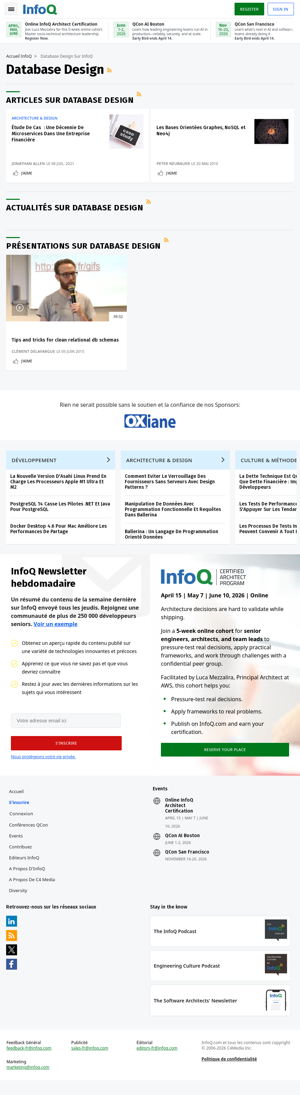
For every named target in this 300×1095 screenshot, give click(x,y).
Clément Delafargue (34, 357)
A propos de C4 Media (33, 892)
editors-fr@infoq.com (157, 1062)
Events (16, 848)
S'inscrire (20, 815)
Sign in (280, 8)
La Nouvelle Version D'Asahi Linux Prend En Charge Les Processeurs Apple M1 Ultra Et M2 (59, 492)
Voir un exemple (56, 635)
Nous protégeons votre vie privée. (43, 769)
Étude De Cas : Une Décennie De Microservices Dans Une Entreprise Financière (51, 132)
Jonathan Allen (29, 162)
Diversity (19, 903)
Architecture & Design (35, 116)
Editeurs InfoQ (25, 870)
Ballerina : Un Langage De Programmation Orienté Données (172, 545)
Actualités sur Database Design (75, 208)
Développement (34, 470)
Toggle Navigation (13, 8)
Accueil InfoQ (19, 55)
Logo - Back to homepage (41, 7)
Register (248, 8)
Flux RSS (111, 69)
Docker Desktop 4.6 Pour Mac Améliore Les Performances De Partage (59, 539)
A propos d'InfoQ (27, 881)
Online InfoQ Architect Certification (179, 818)
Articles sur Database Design (70, 98)
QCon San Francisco (187, 865)
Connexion (22, 826)
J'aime (27, 171)
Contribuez (21, 859)
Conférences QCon (29, 837)
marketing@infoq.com (28, 1081)
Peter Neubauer (175, 162)
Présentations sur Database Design (84, 246)
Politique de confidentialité (229, 1073)
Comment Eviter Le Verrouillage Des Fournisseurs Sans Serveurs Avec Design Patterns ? (170, 492)
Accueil (17, 804)
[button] (64, 755)
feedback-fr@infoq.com (29, 1062)
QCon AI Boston (182, 848)
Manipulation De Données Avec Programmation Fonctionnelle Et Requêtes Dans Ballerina (173, 520)
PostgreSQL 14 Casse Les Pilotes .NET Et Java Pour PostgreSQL (61, 517)
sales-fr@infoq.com (90, 1062)
